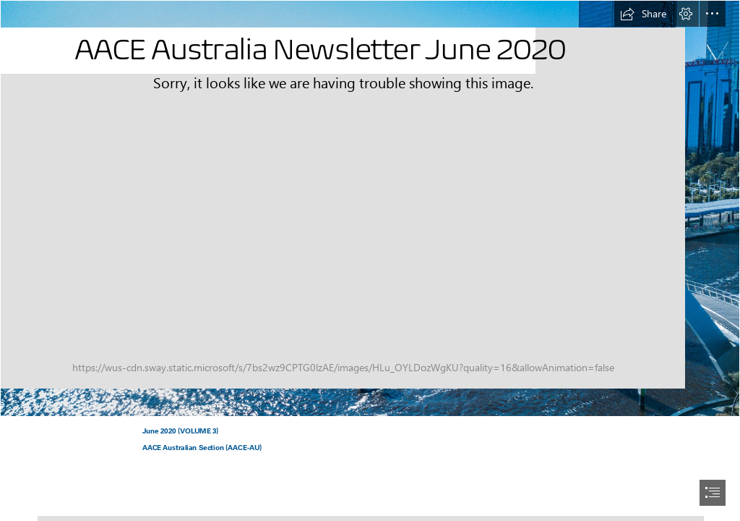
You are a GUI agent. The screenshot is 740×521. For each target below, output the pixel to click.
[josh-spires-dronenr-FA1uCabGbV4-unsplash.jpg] (370, 208)
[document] (370, 260)
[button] (643, 14)
